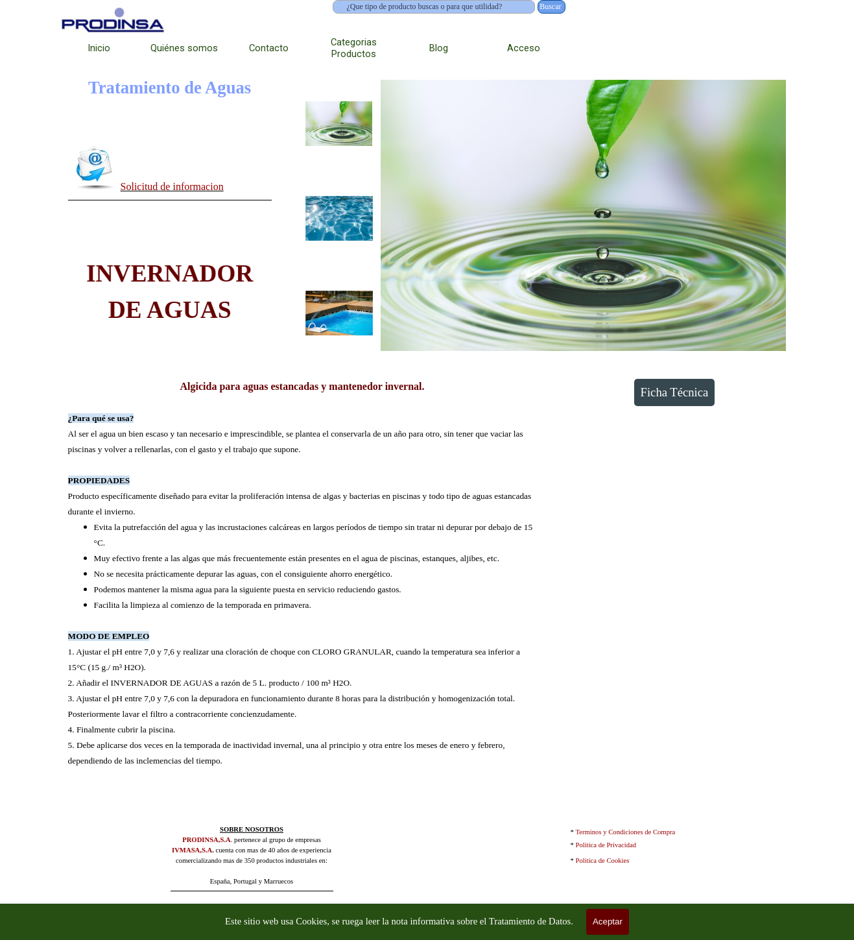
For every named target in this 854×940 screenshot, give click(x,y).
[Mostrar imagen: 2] (339, 219)
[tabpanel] (170, 169)
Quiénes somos (184, 48)
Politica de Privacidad (606, 845)
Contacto (269, 48)
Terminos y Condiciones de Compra (626, 832)
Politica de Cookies (603, 860)
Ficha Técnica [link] (675, 392)
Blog (438, 48)
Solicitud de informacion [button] (172, 186)
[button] (94, 167)
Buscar (550, 6)
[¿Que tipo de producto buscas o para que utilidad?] (434, 7)
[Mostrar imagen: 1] (339, 124)
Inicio (99, 48)
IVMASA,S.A (192, 850)
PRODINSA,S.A (206, 839)
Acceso (523, 48)
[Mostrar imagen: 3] (339, 313)
